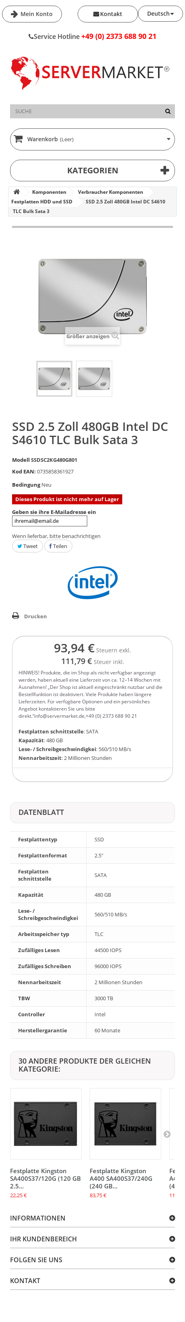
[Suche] (168, 111)
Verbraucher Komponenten (110, 192)
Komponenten (49, 192)
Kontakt (111, 14)
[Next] (167, 1134)
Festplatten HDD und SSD (41, 201)
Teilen (58, 546)
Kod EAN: (24, 471)
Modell (21, 459)
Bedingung (26, 484)
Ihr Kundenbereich (43, 1239)
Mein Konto (36, 14)
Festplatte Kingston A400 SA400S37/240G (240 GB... (121, 1178)
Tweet (27, 546)
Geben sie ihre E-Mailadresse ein (54, 517)
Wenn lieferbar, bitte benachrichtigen (56, 536)
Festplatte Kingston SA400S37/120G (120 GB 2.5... (45, 1178)
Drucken (35, 616)
